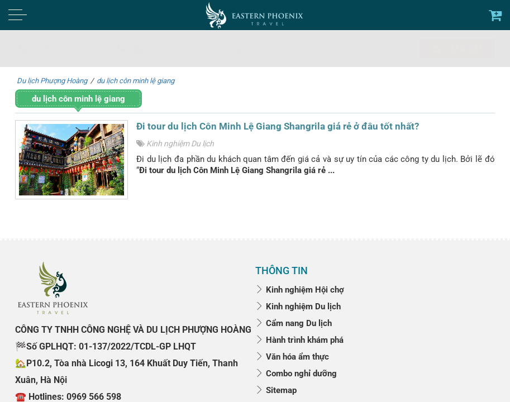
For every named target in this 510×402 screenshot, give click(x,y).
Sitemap (276, 390)
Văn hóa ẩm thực (292, 357)
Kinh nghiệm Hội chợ (299, 290)
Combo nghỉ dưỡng (296, 373)
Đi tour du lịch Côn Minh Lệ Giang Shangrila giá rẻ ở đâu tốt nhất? (277, 126)
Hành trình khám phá (299, 340)
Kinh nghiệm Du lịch (180, 143)
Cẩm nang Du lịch (293, 323)
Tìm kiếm (457, 49)
